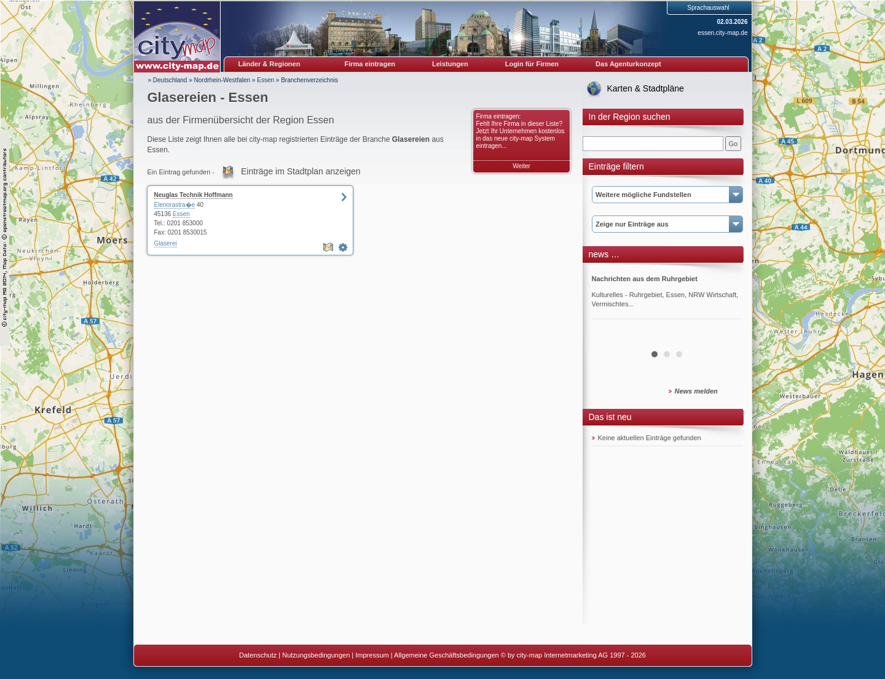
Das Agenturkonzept (628, 64)
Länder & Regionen (269, 64)
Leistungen (450, 64)
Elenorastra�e (174, 204)
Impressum (371, 655)
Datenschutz (258, 655)
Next (726, 303)
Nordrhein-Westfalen (222, 80)
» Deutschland (167, 80)
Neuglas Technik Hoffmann (193, 195)
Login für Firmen (532, 64)
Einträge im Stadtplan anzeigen (301, 171)
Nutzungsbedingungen (316, 655)
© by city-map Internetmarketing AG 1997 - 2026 (573, 655)
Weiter (521, 166)
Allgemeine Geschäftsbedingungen (446, 655)
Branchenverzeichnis (309, 80)
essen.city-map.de (722, 32)
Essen (265, 80)
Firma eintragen (370, 64)
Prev (608, 303)
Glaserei (165, 243)
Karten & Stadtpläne (645, 88)
